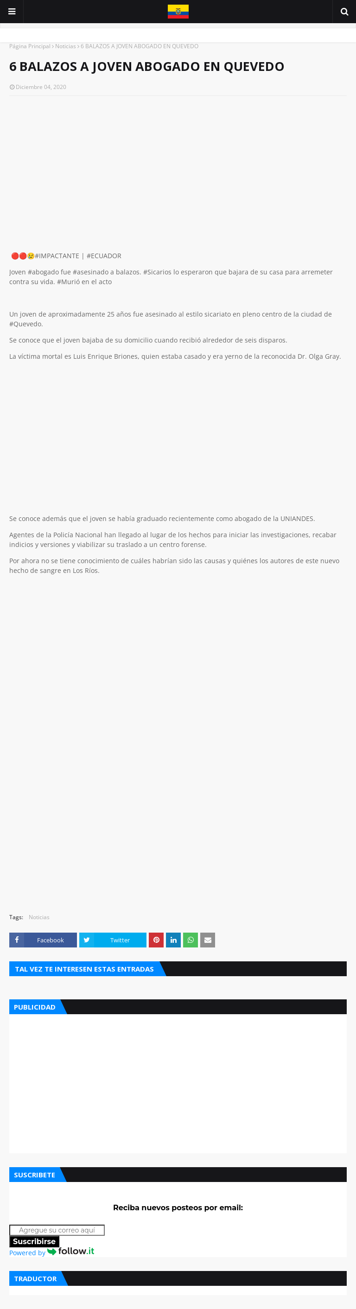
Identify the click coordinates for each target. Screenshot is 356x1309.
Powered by (51, 1252)
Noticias (65, 46)
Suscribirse (34, 1241)
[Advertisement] (178, 170)
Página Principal (30, 46)
